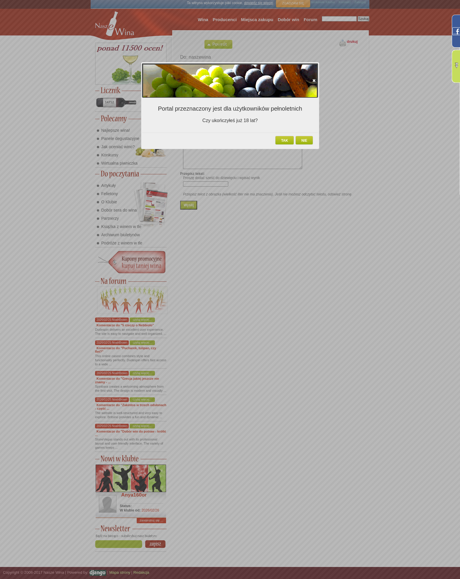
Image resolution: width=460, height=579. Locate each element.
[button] (314, 80)
